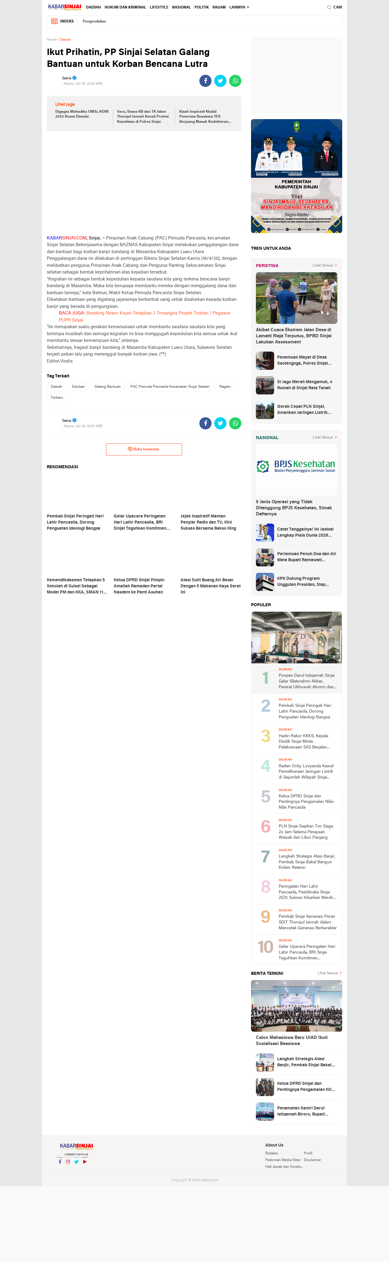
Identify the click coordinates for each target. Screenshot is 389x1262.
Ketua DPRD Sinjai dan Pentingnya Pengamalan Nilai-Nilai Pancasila (307, 802)
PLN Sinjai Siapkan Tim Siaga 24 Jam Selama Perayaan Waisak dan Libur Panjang (306, 832)
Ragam (219, 7)
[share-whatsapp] (235, 81)
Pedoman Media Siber (283, 1160)
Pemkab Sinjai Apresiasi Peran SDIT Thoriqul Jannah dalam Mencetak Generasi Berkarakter (308, 922)
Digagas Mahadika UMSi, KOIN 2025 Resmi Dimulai (81, 114)
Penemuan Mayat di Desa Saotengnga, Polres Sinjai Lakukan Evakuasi (302, 361)
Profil (308, 1153)
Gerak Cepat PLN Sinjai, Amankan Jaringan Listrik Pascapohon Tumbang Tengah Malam (306, 410)
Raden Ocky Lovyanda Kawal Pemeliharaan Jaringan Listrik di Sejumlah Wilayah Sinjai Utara (306, 772)
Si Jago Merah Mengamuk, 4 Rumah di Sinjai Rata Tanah (304, 385)
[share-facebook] (205, 81)
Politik (201, 7)
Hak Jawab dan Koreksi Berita (284, 1167)
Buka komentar (144, 449)
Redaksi (271, 1153)
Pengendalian (94, 21)
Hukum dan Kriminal (125, 7)
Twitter (76, 1164)
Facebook (60, 1164)
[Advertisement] (144, 182)
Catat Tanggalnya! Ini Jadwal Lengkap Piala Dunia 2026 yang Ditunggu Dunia (305, 533)
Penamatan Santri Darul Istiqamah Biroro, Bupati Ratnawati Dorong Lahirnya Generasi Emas (304, 1112)
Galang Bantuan (108, 387)
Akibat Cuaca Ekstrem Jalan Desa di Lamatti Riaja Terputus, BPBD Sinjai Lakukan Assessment (294, 336)
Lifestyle (159, 7)
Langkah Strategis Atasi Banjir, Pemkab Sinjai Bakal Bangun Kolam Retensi (307, 862)
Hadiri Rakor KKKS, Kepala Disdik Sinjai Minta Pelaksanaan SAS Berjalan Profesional (303, 742)
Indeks (62, 21)
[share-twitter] (220, 81)
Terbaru (57, 398)
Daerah (93, 7)
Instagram (68, 1164)
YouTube (84, 1164)
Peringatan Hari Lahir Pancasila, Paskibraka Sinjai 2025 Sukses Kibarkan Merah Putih (306, 892)
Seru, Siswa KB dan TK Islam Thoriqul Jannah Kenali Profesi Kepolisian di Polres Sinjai (143, 117)
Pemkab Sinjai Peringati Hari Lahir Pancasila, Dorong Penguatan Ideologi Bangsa (305, 711)
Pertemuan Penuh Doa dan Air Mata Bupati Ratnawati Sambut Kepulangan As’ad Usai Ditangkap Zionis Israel (306, 557)
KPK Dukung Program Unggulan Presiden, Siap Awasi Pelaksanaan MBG (301, 582)
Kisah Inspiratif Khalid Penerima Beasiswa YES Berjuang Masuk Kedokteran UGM (203, 117)
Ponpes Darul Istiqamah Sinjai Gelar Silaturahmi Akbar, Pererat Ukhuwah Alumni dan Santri (307, 681)
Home (52, 40)
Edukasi (78, 387)
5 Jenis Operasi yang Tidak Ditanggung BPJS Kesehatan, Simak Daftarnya (294, 508)
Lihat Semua (323, 265)
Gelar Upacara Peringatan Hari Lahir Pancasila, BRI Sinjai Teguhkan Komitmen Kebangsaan (307, 952)
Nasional (181, 7)
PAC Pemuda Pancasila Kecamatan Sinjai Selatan (170, 387)
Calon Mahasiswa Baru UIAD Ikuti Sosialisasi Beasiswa (292, 1040)
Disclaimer (312, 1160)
